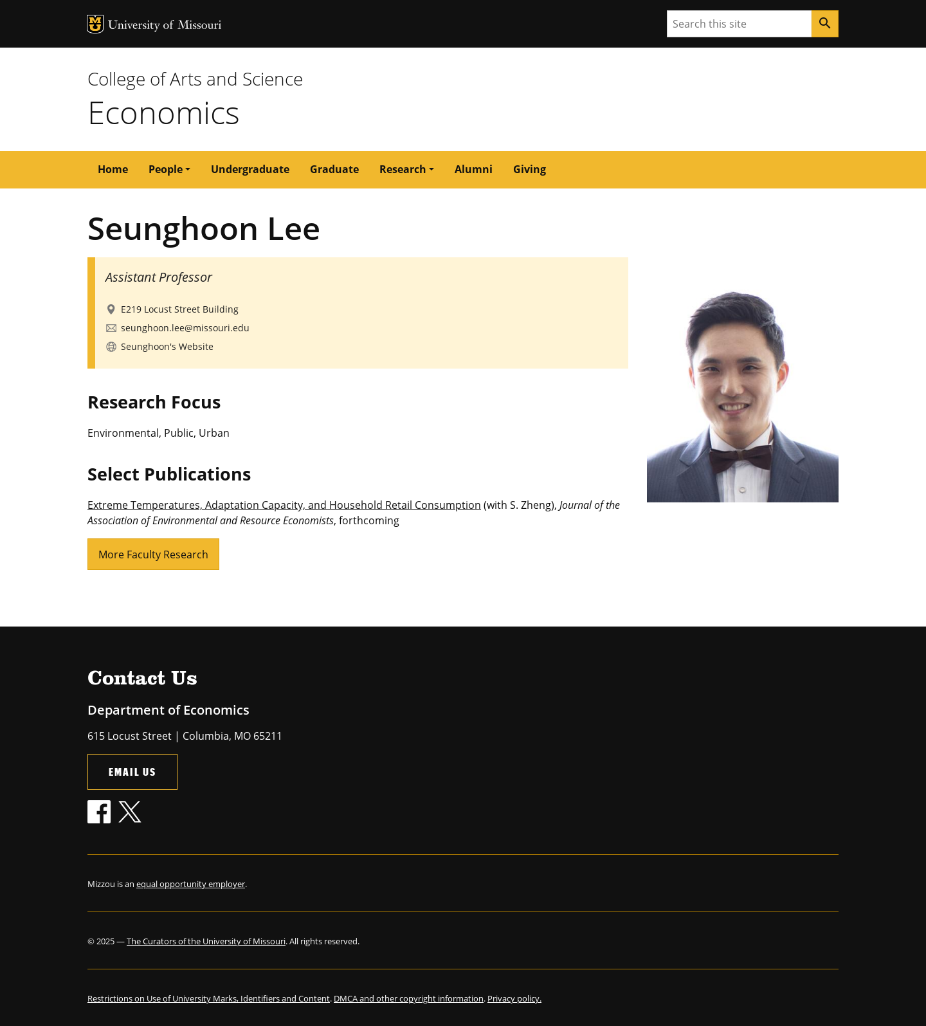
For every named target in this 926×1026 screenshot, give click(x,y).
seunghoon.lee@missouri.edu (185, 328)
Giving (529, 169)
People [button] (166, 169)
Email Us (132, 771)
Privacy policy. (514, 998)
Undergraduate (250, 169)
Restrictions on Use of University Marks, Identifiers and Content (208, 998)
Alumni (474, 169)
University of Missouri (165, 26)
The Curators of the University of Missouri (206, 941)
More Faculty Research (153, 554)
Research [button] (402, 169)
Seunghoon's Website (167, 346)
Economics (163, 112)
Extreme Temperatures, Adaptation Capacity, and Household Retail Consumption (284, 505)
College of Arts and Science (195, 78)
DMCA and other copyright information (409, 998)
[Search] (825, 23)
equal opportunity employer (190, 884)
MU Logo (95, 24)
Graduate (334, 169)
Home (113, 169)
